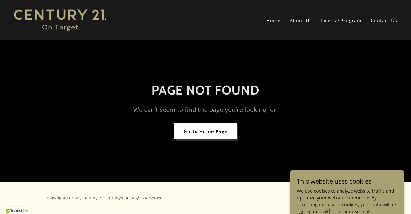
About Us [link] (301, 20)
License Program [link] (341, 20)
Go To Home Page (205, 131)
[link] (60, 19)
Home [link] (273, 20)
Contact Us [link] (384, 20)
